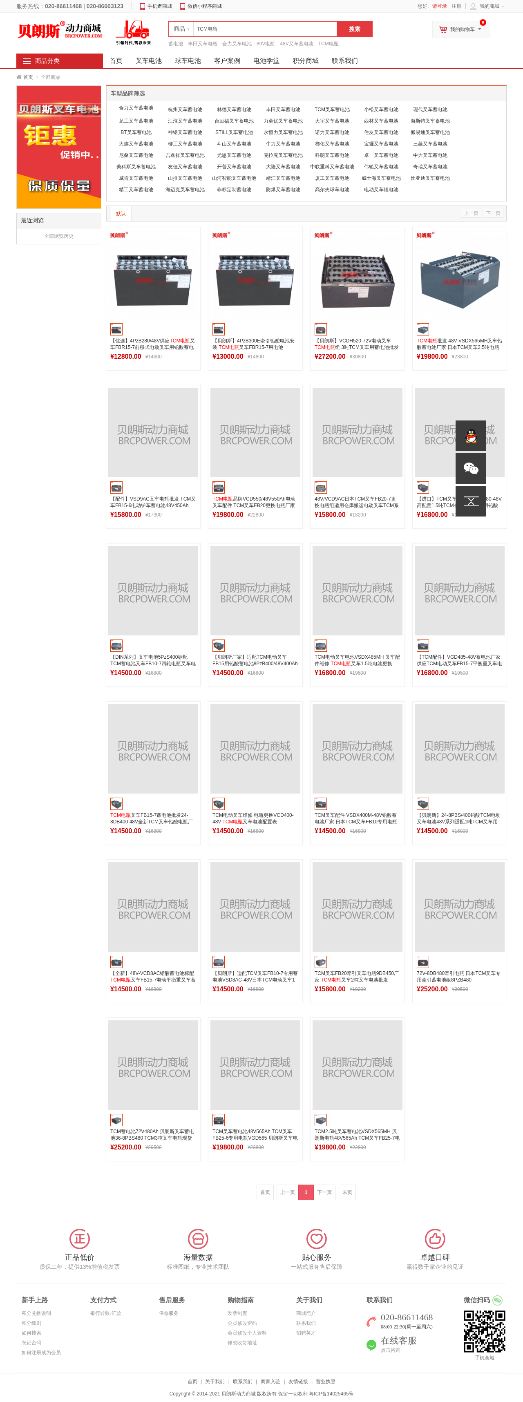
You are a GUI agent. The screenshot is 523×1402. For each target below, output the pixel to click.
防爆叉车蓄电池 (283, 189)
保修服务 (169, 1313)
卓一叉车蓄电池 (381, 155)
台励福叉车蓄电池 (234, 121)
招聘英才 (306, 1333)
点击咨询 (390, 1350)
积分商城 (306, 60)
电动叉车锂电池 (381, 189)
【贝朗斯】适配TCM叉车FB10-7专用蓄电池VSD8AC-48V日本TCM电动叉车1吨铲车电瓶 (255, 979)
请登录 (439, 6)
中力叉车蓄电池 (430, 155)
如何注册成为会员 (41, 1352)
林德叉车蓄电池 (234, 109)
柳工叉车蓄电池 (185, 144)
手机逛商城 (160, 6)
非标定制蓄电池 (234, 189)
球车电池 (188, 60)
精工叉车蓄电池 (136, 189)
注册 (456, 6)
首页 (28, 77)
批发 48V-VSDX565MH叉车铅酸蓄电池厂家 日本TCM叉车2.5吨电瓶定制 (459, 347)
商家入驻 (270, 1381)
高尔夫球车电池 (332, 189)
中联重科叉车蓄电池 (332, 167)
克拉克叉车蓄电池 (283, 155)
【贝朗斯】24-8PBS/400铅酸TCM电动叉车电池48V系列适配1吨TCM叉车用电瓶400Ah (459, 821)
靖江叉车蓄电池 (283, 178)
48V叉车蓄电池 (296, 44)
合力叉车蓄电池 (136, 108)
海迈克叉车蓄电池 (185, 189)
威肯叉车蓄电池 (136, 178)
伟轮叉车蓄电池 (381, 167)
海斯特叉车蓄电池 (430, 121)
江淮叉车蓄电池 (185, 121)
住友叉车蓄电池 (381, 132)
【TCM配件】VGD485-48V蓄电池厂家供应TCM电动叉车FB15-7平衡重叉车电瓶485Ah (459, 663)
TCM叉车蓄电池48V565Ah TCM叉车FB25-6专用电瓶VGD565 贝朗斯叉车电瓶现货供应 (255, 1138)
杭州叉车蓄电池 (185, 109)
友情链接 (298, 1381)
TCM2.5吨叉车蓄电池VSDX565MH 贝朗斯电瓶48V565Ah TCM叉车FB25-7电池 (357, 1138)
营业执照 (325, 1381)
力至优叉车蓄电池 (283, 121)
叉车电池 (149, 60)
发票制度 (237, 1313)
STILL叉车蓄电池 (234, 132)
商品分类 (47, 61)
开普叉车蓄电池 (234, 167)
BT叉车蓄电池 (136, 132)
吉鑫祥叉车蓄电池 (185, 155)
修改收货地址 (242, 1343)
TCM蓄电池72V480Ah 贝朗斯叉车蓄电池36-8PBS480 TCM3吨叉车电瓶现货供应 (152, 1138)
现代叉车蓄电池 (430, 109)
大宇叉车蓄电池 (332, 121)
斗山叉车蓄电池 (234, 144)
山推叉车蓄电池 (185, 178)
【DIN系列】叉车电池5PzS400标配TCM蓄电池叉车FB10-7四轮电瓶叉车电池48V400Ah (153, 663)
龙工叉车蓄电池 (136, 121)
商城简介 (306, 1313)
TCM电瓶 (328, 44)
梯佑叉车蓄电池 (332, 144)
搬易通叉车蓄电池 (430, 132)
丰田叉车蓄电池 (283, 109)
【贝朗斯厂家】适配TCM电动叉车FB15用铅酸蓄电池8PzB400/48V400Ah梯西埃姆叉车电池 (255, 663)
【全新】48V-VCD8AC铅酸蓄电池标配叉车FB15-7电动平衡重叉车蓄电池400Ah (153, 979)
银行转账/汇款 (105, 1313)
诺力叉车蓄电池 (332, 132)
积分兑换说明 (36, 1313)
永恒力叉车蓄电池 (283, 132)
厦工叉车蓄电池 (332, 178)
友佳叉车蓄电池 (185, 167)
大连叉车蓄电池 (136, 144)
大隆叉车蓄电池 (283, 167)
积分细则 (31, 1323)
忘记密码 (31, 1343)
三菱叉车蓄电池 (430, 144)
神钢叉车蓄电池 (185, 132)
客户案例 (227, 60)
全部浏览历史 (59, 236)
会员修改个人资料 (247, 1333)
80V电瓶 (266, 44)
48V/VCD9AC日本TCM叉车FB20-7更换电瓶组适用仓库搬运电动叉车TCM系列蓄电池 (357, 505)
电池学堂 (266, 60)
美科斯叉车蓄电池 (136, 167)
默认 (121, 214)
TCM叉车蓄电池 (332, 109)
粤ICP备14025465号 (331, 1394)
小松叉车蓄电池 (381, 109)
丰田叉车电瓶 (202, 44)
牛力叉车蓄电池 (283, 144)
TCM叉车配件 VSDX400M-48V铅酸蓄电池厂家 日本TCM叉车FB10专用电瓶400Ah (356, 821)
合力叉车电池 (237, 44)
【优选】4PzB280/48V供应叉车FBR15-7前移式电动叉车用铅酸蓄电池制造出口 (152, 347)
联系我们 (345, 60)
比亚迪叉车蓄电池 (430, 178)
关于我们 (215, 1381)
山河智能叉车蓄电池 (234, 178)
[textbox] (253, 29)
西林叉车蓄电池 (381, 121)
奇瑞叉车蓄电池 (430, 167)
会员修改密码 (242, 1323)
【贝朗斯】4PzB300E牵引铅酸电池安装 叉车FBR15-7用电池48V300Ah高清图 (253, 347)
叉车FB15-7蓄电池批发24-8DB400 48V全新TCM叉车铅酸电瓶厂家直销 (151, 821)
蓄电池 (175, 44)
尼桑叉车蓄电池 (136, 155)
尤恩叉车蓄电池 (234, 155)
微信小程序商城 (205, 6)
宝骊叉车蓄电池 (381, 144)
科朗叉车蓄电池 (332, 155)
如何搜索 (31, 1333)
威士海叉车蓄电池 (381, 178)
